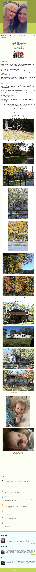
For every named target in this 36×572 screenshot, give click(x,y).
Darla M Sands (7, 490)
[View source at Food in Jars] (26, 78)
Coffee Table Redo (4, 546)
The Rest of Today (4, 535)
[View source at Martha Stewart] (22, 103)
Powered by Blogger (18, 570)
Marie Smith (6, 504)
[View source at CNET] (8, 100)
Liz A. (5, 496)
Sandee (6, 480)
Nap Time (2, 557)
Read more (33, 543)
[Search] (34, 1)
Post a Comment (4, 528)
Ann (5, 510)
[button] (34, 36)
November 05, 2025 (8, 488)
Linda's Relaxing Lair (8, 522)
